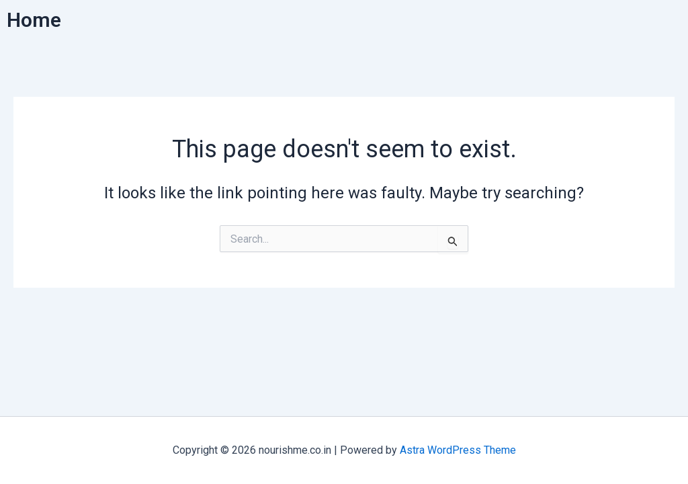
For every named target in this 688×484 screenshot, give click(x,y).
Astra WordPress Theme (458, 450)
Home (34, 20)
